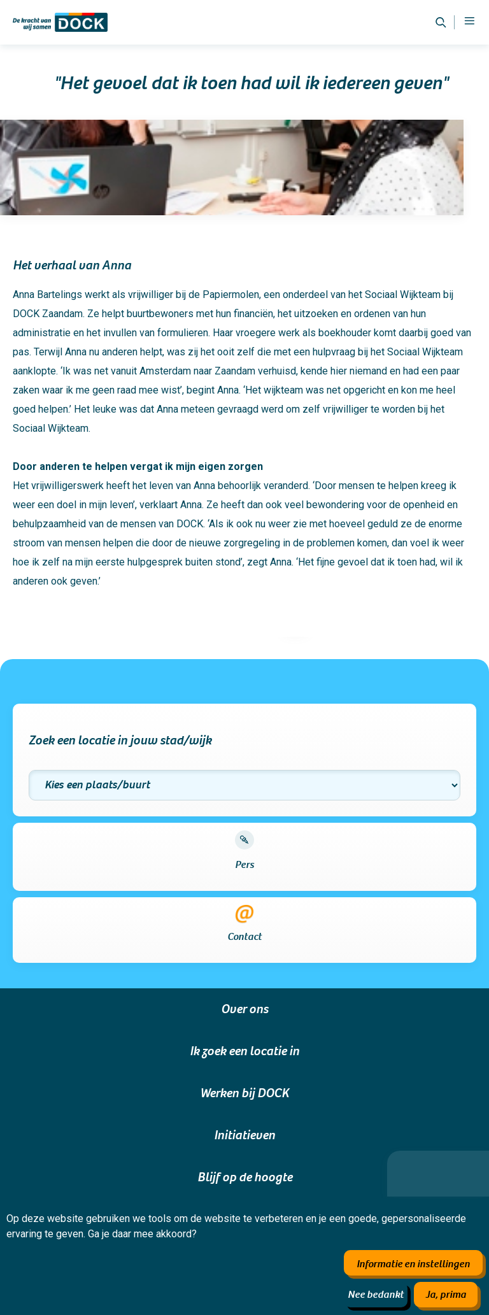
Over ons (244, 1009)
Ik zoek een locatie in (244, 1051)
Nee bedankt (376, 1294)
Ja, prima (445, 1294)
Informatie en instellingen (413, 1264)
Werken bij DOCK (244, 1093)
